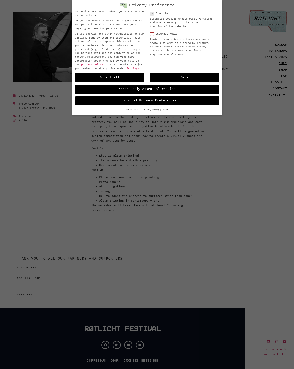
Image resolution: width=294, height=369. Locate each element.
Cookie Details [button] (133, 108)
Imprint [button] (165, 108)
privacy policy (92, 62)
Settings (133, 66)
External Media (165, 32)
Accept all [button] (109, 75)
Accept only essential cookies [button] (147, 87)
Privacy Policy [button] (151, 108)
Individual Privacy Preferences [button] (147, 98)
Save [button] (185, 75)
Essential (161, 11)
